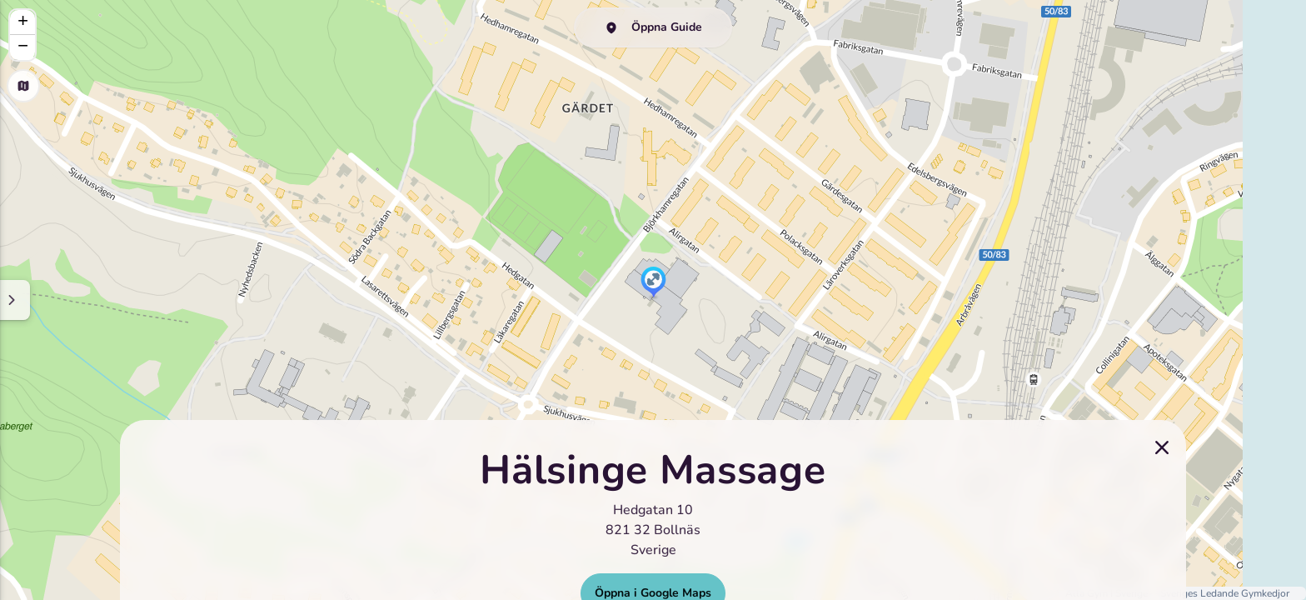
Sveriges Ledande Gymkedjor (1224, 593)
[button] (653, 283)
